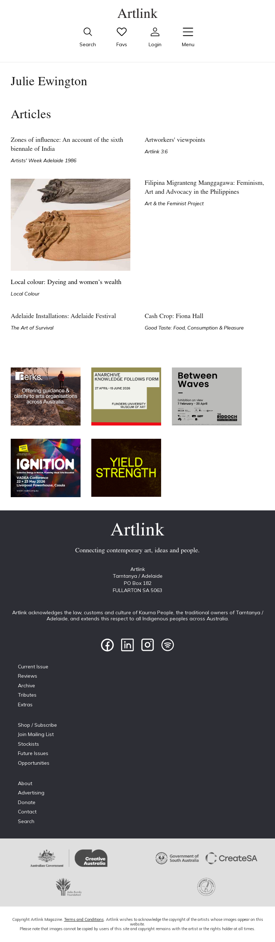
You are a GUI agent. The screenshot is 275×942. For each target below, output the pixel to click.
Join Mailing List (36, 734)
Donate (26, 802)
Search (26, 821)
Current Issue (33, 666)
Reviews (27, 676)
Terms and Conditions (84, 919)
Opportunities (33, 763)
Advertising (31, 792)
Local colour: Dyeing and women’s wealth (66, 282)
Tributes (27, 695)
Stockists (28, 744)
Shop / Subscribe (37, 725)
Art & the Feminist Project (174, 203)
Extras (25, 704)
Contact (27, 811)
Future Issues (33, 753)
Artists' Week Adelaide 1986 (43, 160)
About (25, 783)
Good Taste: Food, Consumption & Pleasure (194, 328)
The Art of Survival (32, 328)
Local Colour (25, 293)
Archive (26, 685)
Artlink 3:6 (156, 151)
